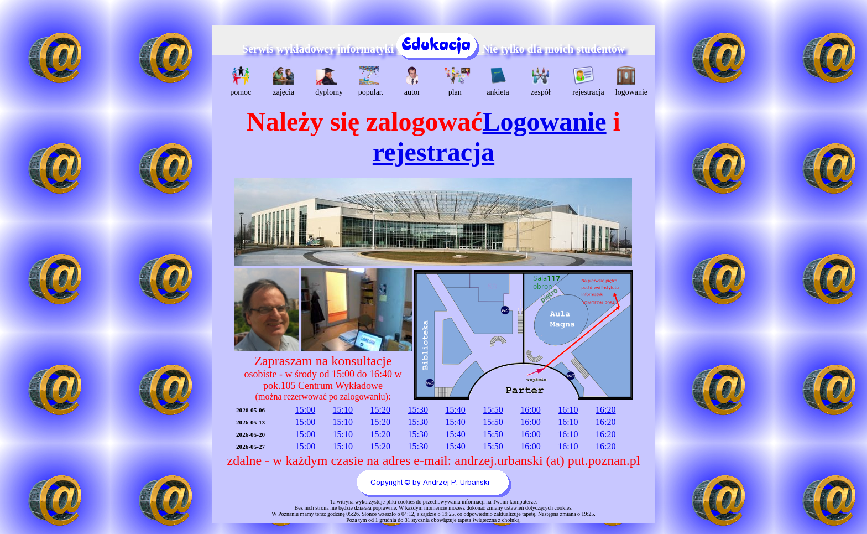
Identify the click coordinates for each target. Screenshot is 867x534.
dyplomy (327, 81)
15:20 (380, 409)
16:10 (568, 409)
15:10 (343, 409)
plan (456, 81)
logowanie (627, 81)
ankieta (498, 81)
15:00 (305, 409)
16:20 (605, 409)
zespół (541, 81)
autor (412, 81)
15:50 (493, 409)
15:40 (455, 409)
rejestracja (584, 81)
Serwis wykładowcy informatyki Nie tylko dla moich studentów (433, 49)
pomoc (240, 81)
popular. (370, 81)
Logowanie (545, 121)
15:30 (417, 409)
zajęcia (283, 81)
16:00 (530, 409)
